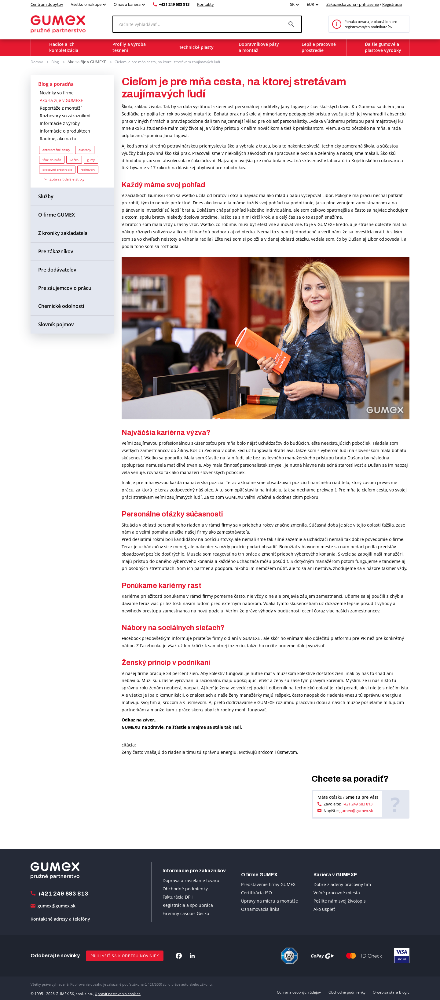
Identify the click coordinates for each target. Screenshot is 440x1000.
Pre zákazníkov (55, 251)
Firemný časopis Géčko (186, 913)
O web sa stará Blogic (391, 992)
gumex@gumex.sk (356, 810)
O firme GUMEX (56, 214)
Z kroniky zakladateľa (62, 232)
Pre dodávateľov (57, 269)
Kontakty (205, 4)
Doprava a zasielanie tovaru (191, 880)
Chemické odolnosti (61, 305)
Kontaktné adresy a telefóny (60, 918)
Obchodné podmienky (185, 888)
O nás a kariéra (127, 4)
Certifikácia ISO (256, 892)
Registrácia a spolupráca (188, 905)
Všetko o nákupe (86, 4)
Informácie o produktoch (65, 130)
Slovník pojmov (56, 324)
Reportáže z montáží (61, 108)
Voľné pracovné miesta (337, 892)
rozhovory (88, 169)
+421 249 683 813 (174, 4)
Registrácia (392, 4)
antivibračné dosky (56, 149)
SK (292, 4)
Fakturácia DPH (178, 897)
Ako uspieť (324, 909)
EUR (310, 4)
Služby (45, 196)
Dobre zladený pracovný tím (342, 884)
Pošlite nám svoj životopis (340, 900)
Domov (37, 61)
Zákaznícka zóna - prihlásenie (352, 4)
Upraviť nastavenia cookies (118, 992)
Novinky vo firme (57, 92)
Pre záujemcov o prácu (64, 287)
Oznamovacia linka (260, 909)
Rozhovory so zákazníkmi (65, 115)
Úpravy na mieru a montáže (269, 900)
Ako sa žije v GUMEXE (86, 61)
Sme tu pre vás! (362, 797)
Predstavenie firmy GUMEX (268, 884)
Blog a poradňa (56, 83)
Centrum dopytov (47, 4)
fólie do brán (51, 159)
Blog (55, 61)
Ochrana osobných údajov (299, 992)
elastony (85, 149)
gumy (91, 159)
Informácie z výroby (60, 123)
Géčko (74, 159)
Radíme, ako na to (58, 138)
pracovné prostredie (57, 169)
